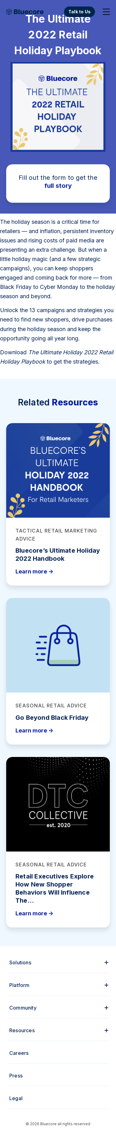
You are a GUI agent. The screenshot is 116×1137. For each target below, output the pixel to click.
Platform (19, 985)
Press (16, 1076)
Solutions (20, 962)
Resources (22, 1030)
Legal (16, 1098)
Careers (18, 1053)
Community (23, 1008)
